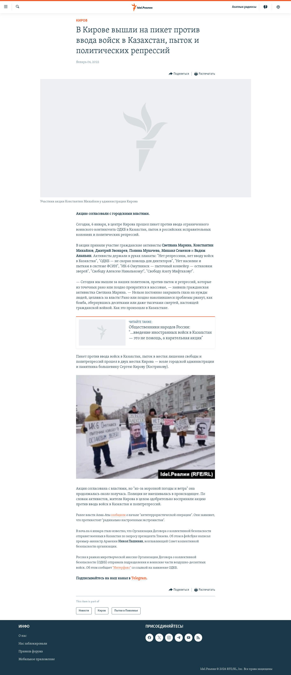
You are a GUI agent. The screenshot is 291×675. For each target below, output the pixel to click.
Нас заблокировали (33, 644)
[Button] (179, 74)
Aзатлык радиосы (244, 7)
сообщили (118, 515)
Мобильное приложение (37, 659)
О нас (23, 636)
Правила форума (31, 651)
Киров (81, 21)
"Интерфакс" (122, 567)
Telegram (138, 578)
